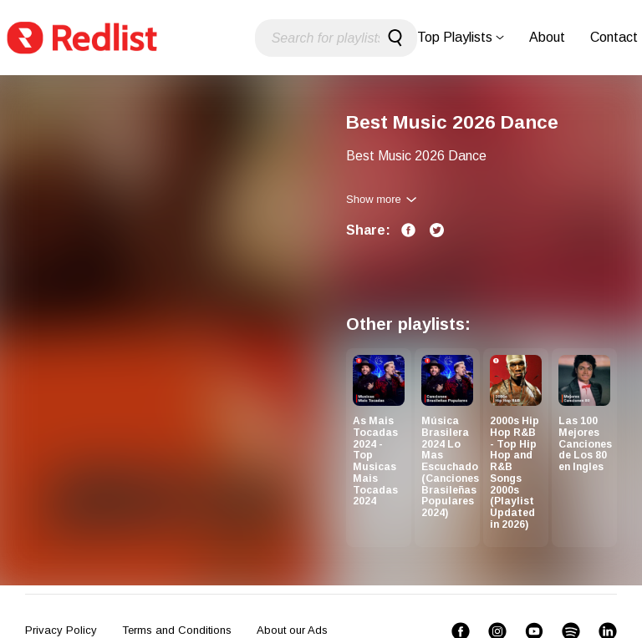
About (547, 37)
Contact (614, 37)
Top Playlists (460, 37)
